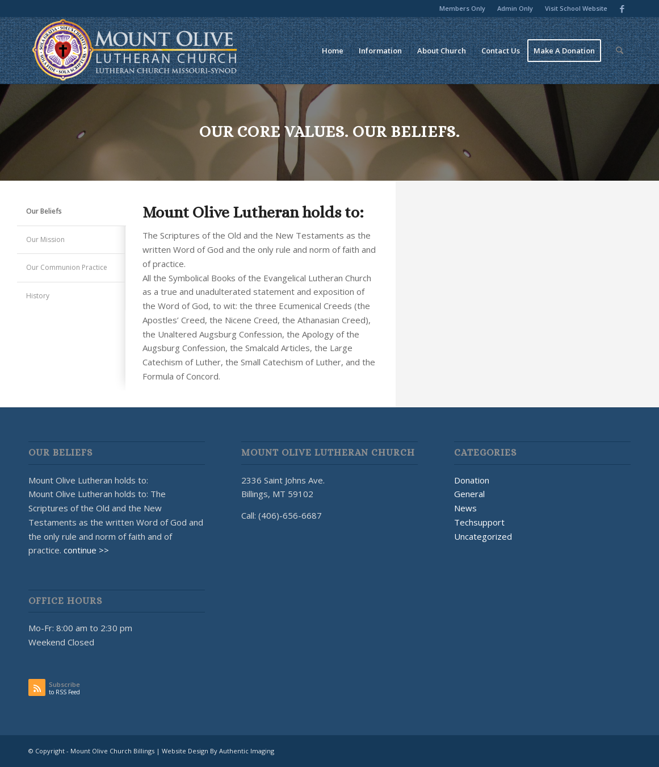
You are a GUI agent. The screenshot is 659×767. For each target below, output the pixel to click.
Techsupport (479, 522)
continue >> (86, 550)
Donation (471, 480)
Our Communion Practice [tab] (66, 267)
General (469, 493)
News (465, 508)
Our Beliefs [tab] (44, 211)
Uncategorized (483, 536)
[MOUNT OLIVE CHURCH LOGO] (134, 50)
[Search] (619, 50)
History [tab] (37, 296)
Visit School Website (576, 8)
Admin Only (515, 8)
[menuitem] (463, 8)
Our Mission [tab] (45, 239)
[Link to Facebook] (622, 8)
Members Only (462, 8)
